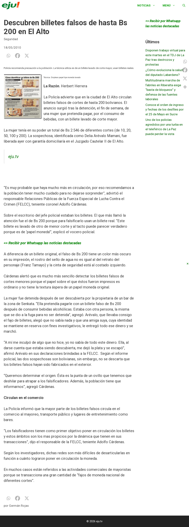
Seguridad (11, 39)
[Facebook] (17, 55)
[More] (185, 87)
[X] (27, 55)
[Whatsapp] (8, 55)
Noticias (148, 5)
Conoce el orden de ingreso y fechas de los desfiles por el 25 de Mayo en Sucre (164, 109)
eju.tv (13, 156)
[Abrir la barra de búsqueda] (184, 5)
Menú (171, 5)
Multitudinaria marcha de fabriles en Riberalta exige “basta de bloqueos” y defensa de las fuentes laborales (163, 89)
